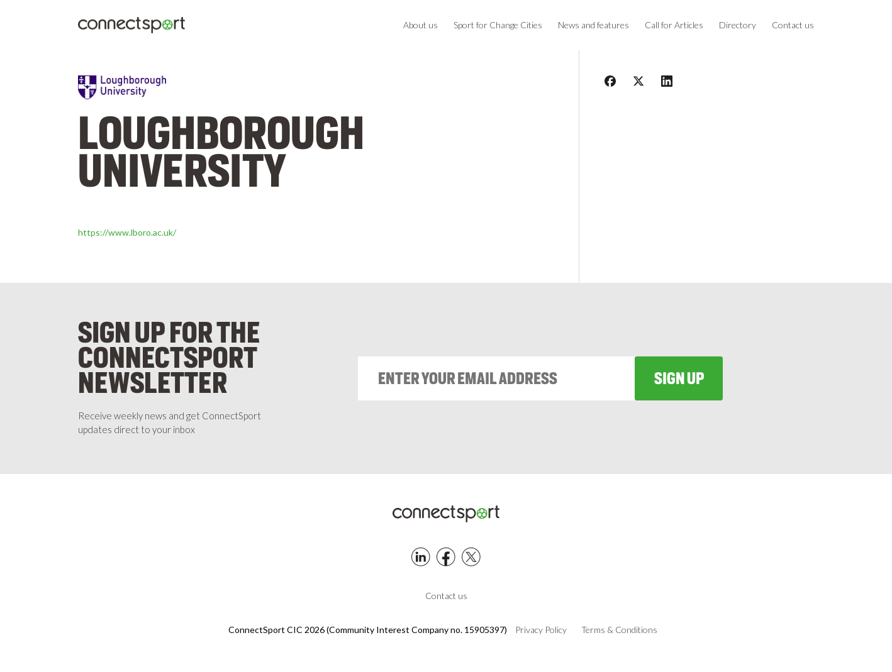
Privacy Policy (541, 629)
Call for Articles (674, 24)
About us (420, 24)
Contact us (793, 24)
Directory (737, 24)
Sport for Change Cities (498, 24)
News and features (593, 24)
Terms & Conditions (619, 629)
